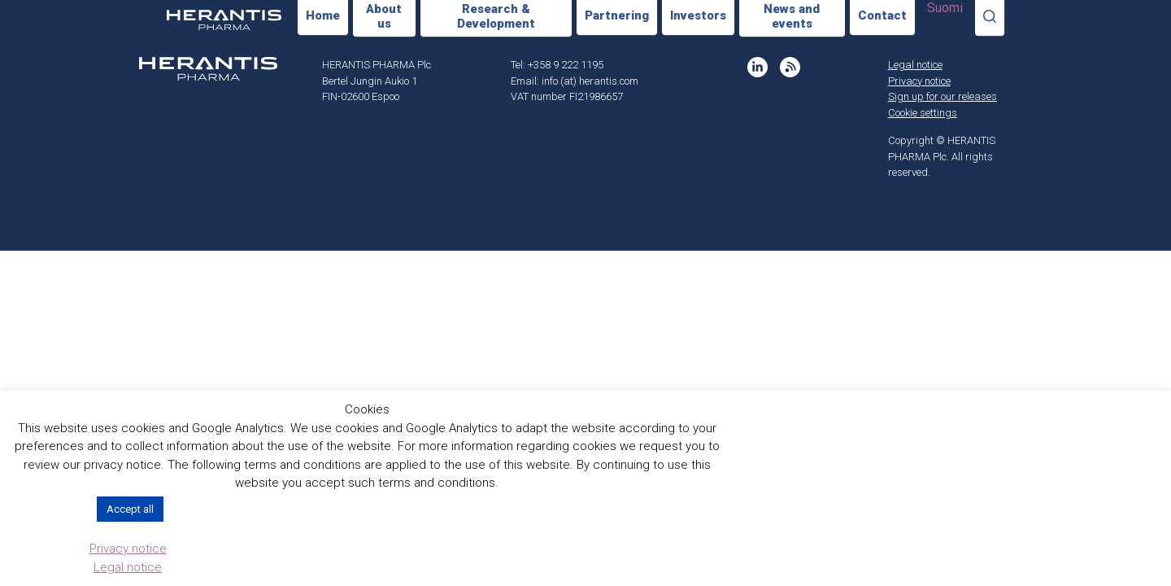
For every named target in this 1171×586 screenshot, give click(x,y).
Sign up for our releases (942, 96)
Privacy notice (919, 81)
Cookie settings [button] (922, 113)
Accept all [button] (130, 509)
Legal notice (915, 65)
